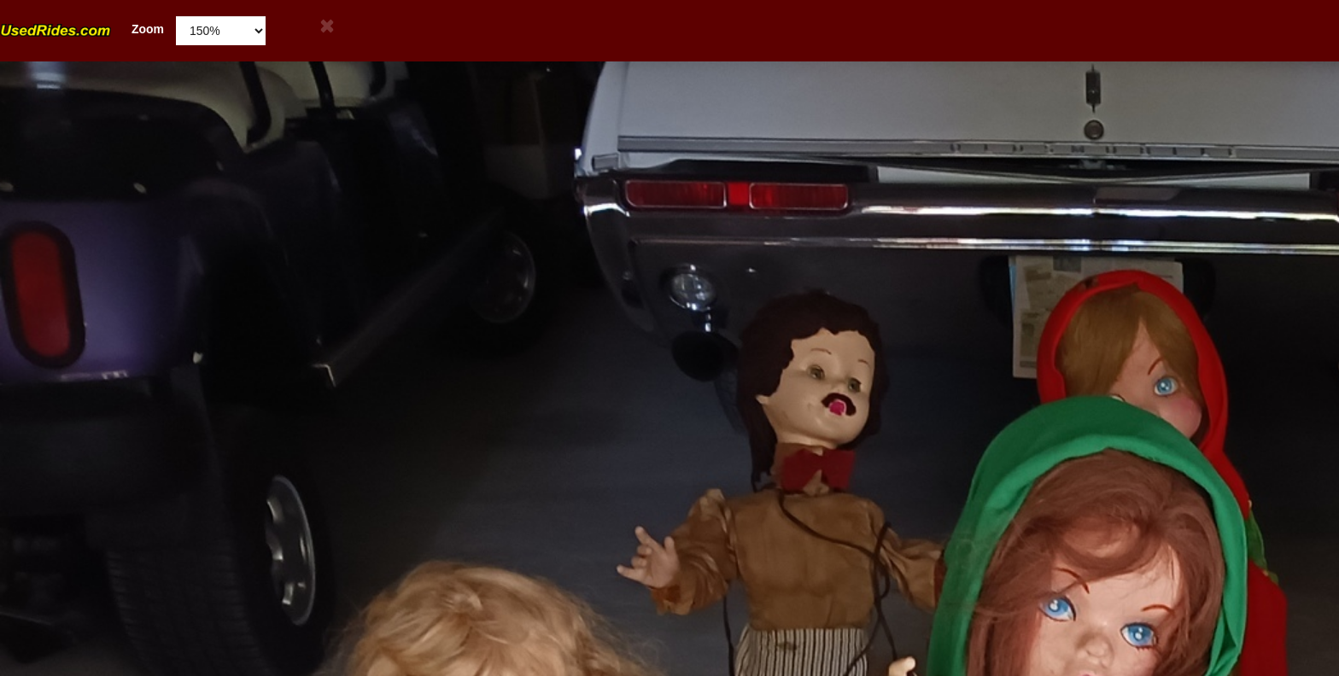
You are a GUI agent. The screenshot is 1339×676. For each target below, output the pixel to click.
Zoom (82, 29)
